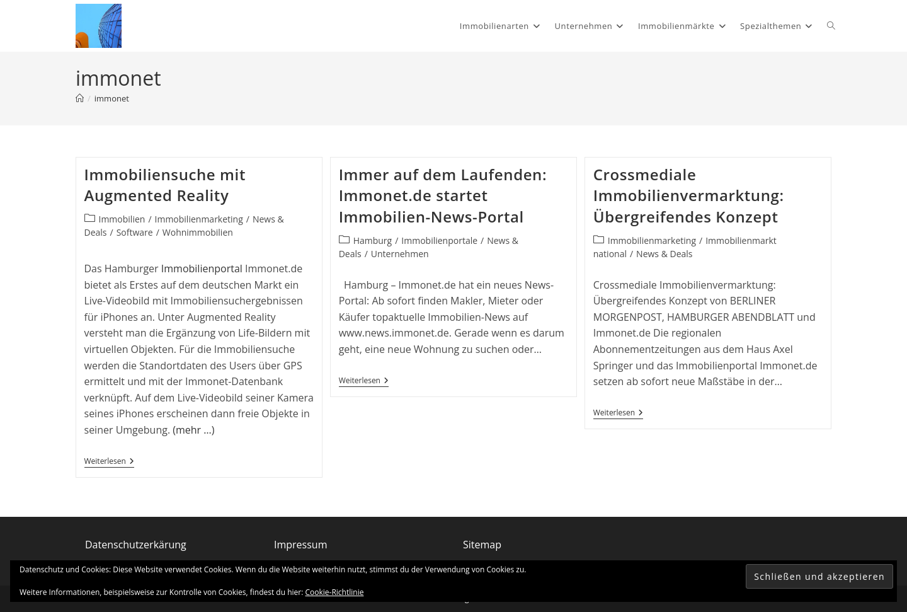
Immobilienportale (439, 240)
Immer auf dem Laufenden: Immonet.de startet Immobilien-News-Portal (443, 195)
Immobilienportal (201, 268)
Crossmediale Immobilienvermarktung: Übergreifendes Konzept (688, 195)
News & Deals (664, 254)
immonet (111, 98)
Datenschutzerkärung (135, 544)
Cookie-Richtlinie (334, 592)
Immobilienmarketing (199, 219)
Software (135, 232)
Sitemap (482, 544)
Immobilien (122, 219)
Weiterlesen (109, 461)
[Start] (80, 98)
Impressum (300, 544)
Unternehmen (400, 254)
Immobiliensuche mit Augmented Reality (165, 185)
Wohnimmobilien (198, 232)
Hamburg (372, 240)
